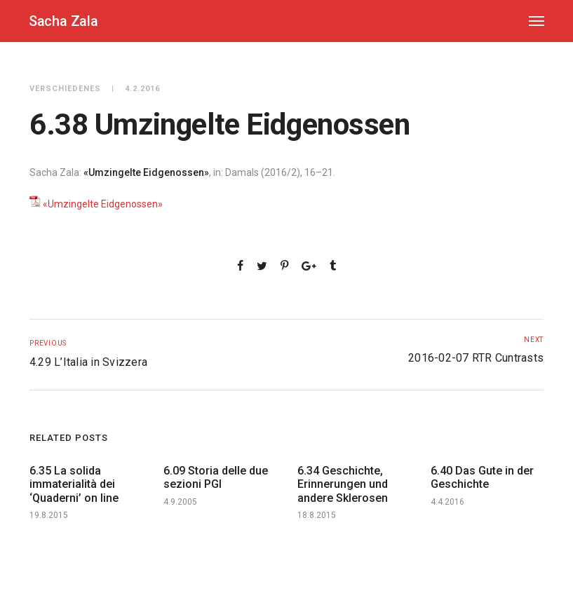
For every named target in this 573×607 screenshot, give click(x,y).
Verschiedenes (65, 88)
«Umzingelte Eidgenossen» (103, 204)
